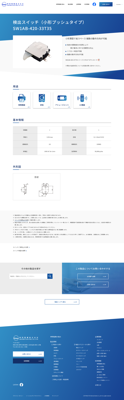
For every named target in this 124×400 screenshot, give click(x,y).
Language (118, 4)
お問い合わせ (106, 4)
